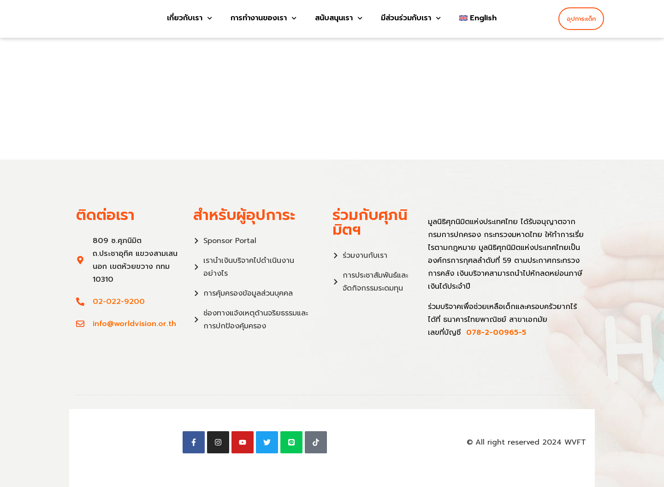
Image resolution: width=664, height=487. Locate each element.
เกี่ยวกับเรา (189, 18)
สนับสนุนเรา (338, 18)
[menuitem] (478, 17)
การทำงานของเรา (263, 18)
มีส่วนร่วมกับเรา (411, 18)
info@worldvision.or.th (134, 323)
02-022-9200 (119, 301)
